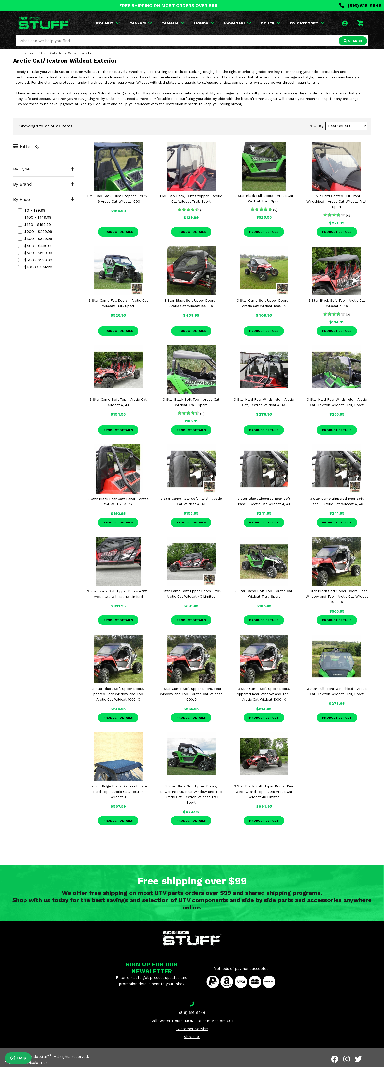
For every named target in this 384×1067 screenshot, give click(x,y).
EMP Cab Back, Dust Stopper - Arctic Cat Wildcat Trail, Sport (191, 198)
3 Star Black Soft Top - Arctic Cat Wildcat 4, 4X (337, 303)
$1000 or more (35, 267)
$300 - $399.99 (35, 238)
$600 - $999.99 (35, 260)
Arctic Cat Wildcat (71, 53)
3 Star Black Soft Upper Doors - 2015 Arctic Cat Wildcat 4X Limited (118, 594)
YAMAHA (173, 23)
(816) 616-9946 (360, 5)
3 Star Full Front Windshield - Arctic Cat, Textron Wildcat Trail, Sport (337, 691)
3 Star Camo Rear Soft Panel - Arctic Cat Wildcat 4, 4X (191, 501)
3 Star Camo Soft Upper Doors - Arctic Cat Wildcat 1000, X (264, 303)
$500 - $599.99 (35, 252)
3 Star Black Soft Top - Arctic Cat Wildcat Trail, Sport (191, 402)
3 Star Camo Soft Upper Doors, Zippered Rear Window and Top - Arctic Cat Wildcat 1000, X (264, 694)
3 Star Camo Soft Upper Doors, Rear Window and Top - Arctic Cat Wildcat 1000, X (191, 694)
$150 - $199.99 (34, 224)
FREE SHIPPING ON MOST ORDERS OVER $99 (168, 5)
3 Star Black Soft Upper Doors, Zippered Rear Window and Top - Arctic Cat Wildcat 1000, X (118, 694)
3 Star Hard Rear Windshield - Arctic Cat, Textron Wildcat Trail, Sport (337, 402)
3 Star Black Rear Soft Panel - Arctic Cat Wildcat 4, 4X (118, 501)
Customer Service (192, 1029)
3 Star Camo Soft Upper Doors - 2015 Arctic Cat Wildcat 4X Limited (191, 593)
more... (32, 53)
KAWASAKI (237, 23)
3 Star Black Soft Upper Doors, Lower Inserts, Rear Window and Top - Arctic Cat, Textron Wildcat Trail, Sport (191, 794)
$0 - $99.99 (31, 210)
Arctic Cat (48, 53)
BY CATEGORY (307, 23)
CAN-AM (140, 23)
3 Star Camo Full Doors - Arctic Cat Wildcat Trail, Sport (118, 303)
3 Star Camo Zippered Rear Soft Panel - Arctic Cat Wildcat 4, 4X (337, 501)
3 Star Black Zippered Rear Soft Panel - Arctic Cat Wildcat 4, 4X (263, 501)
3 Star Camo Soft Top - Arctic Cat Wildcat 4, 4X (118, 402)
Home (20, 53)
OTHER (270, 23)
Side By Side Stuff (33, 1056)
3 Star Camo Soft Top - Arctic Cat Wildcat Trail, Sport (263, 593)
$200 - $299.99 (35, 231)
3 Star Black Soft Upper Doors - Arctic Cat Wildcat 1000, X (191, 303)
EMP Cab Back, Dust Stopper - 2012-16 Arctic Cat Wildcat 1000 (118, 198)
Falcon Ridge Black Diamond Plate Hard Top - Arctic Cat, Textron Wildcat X (118, 791)
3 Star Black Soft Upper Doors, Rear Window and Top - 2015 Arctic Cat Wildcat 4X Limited (264, 791)
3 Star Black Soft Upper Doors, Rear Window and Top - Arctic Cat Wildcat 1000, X (337, 596)
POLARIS (108, 23)
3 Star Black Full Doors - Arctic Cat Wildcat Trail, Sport (264, 198)
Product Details (118, 232)
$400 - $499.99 (35, 245)
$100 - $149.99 (34, 217)
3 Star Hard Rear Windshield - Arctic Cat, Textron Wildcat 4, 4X (264, 402)
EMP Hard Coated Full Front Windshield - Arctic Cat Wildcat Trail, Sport (336, 201)
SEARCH (353, 41)
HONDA (204, 23)
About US (192, 1037)
